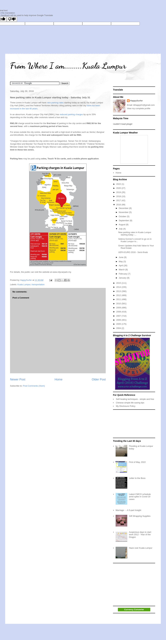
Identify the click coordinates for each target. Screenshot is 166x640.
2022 (119, 184)
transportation (38, 284)
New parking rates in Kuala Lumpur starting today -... (134, 233)
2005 (119, 324)
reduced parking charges (71, 114)
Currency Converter (134, 609)
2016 (119, 204)
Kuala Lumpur (24, 284)
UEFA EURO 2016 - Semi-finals (133, 252)
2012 (119, 295)
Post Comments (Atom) (34, 386)
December (124, 208)
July (121, 229)
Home (59, 379)
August (122, 224)
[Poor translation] (12, 19)
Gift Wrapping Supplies (139, 516)
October (123, 216)
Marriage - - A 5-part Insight (128, 510)
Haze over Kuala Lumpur (140, 548)
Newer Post (17, 379)
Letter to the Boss (137, 478)
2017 (119, 200)
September (124, 220)
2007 (119, 316)
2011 (119, 299)
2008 (119, 311)
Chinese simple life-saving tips (130, 402)
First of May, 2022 (137, 462)
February (123, 274)
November (124, 212)
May (121, 261)
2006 (119, 320)
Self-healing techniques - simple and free (135, 399)
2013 (119, 291)
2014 (119, 287)
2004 (119, 328)
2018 (119, 196)
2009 (119, 307)
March (122, 269)
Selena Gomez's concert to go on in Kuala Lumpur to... (135, 240)
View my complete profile (138, 108)
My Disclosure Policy (125, 406)
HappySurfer (136, 100)
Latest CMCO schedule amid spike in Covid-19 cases (140, 496)
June (121, 257)
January (123, 278)
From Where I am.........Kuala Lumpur (68, 66)
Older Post (99, 379)
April (121, 265)
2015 (119, 283)
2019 (119, 192)
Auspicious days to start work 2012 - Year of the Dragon (140, 534)
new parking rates (55, 102)
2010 (119, 303)
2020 (119, 188)
